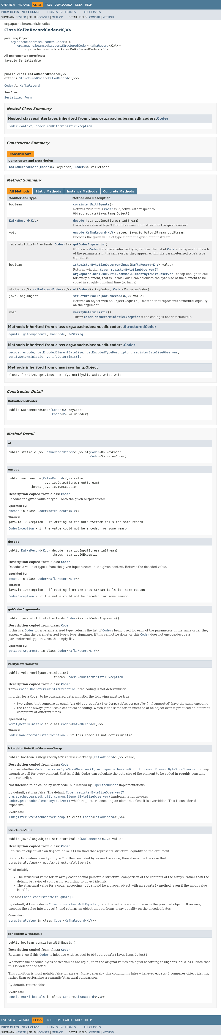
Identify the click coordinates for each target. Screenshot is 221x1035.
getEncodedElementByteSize (60, 352)
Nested (21, 17)
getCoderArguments (88, 244)
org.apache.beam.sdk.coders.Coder (38, 42)
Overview (8, 4)
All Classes (92, 12)
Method (57, 17)
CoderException (21, 528)
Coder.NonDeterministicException (64, 126)
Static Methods (48, 191)
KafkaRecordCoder (23, 167)
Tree (48, 4)
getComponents (35, 334)
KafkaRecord (99, 45)
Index (78, 4)
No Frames (68, 12)
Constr (43, 17)
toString (75, 334)
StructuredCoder (32, 78)
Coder (162, 118)
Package (24, 4)
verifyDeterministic (90, 312)
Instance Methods (82, 191)
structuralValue (86, 296)
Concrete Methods (118, 191)
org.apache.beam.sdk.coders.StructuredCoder (52, 45)
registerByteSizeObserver (156, 352)
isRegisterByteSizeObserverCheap (101, 264)
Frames (52, 12)
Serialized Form (18, 97)
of (75, 289)
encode (78, 232)
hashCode (57, 334)
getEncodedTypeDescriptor (108, 352)
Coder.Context (20, 126)
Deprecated (63, 4)
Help (88, 4)
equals (13, 334)
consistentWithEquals (91, 204)
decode (78, 220)
